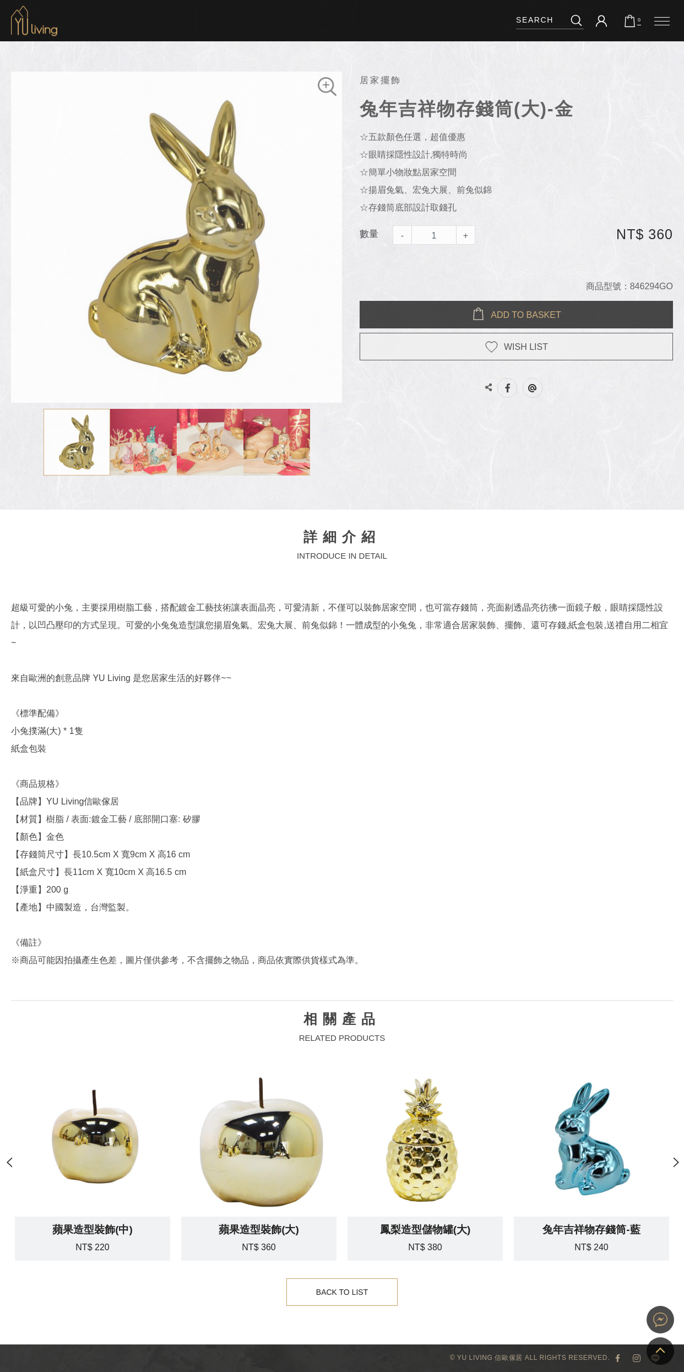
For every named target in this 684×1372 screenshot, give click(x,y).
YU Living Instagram (636, 1358)
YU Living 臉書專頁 (618, 1358)
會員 (601, 21)
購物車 (639, 20)
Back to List (342, 1292)
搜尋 (576, 20)
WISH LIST (526, 347)
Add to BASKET (526, 315)
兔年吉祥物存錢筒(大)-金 (34, 21)
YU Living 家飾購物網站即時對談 (660, 1319)
